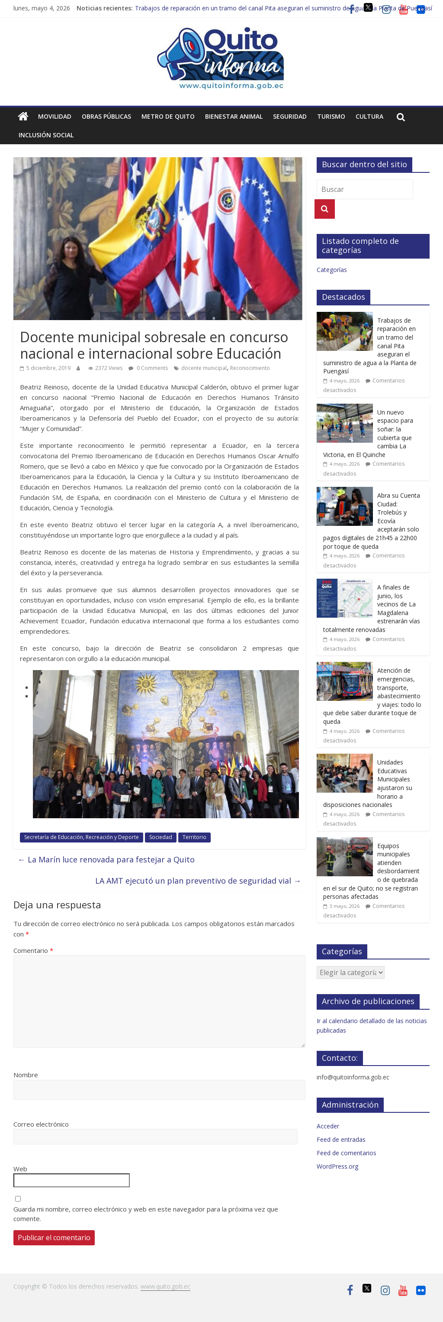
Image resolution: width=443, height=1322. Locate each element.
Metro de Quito (168, 116)
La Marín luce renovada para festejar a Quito (106, 859)
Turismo (331, 116)
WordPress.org (337, 1166)
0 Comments (148, 368)
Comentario (33, 950)
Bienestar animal (234, 116)
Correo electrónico (41, 1124)
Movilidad (54, 116)
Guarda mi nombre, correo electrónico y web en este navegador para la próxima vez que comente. (145, 1214)
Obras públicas (106, 116)
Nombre (25, 1074)
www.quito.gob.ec (165, 1286)
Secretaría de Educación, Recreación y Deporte (81, 837)
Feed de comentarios (346, 1153)
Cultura (369, 116)
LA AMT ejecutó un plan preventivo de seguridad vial (198, 880)
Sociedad (160, 837)
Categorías (332, 270)
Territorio (194, 837)
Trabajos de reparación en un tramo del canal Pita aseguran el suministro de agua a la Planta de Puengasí (283, 8)
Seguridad (290, 116)
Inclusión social (46, 135)
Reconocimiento (250, 368)
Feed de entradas (341, 1139)
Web (20, 1168)
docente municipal (204, 368)
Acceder (328, 1126)
